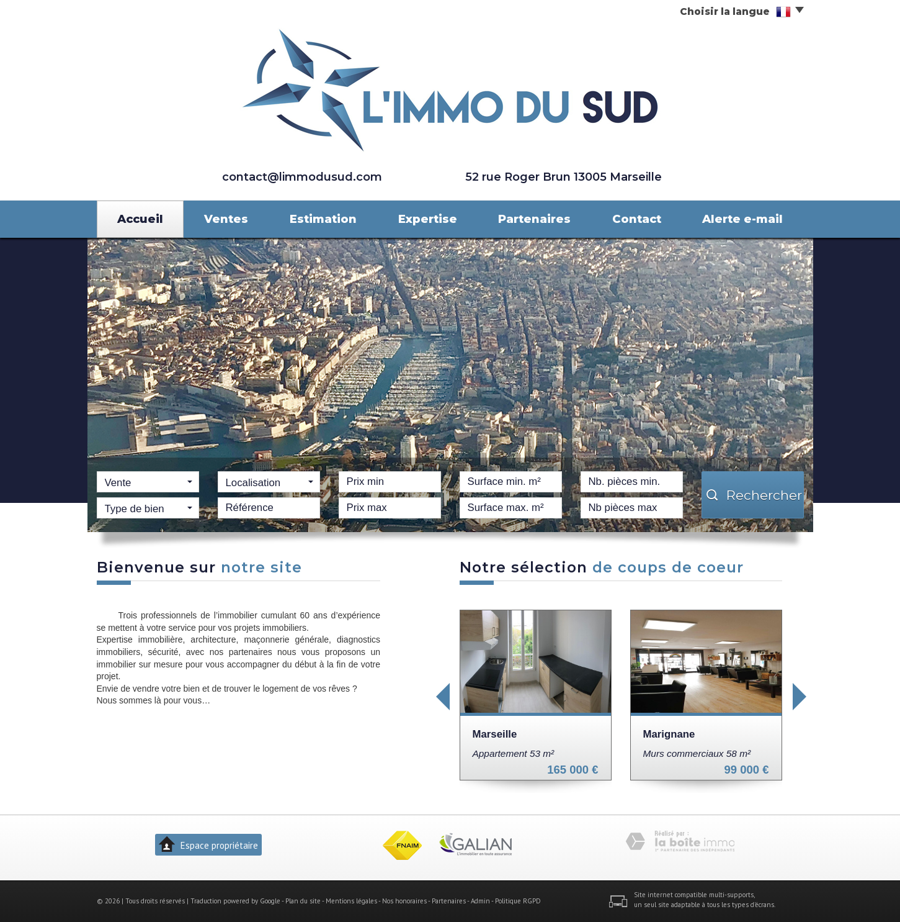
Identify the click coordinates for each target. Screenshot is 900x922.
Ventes (226, 219)
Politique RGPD (518, 901)
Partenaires (534, 219)
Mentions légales (351, 901)
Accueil (140, 219)
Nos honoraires (404, 901)
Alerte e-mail (742, 219)
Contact (636, 219)
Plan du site (303, 901)
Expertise (427, 219)
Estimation (323, 219)
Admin (480, 901)
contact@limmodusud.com (302, 176)
